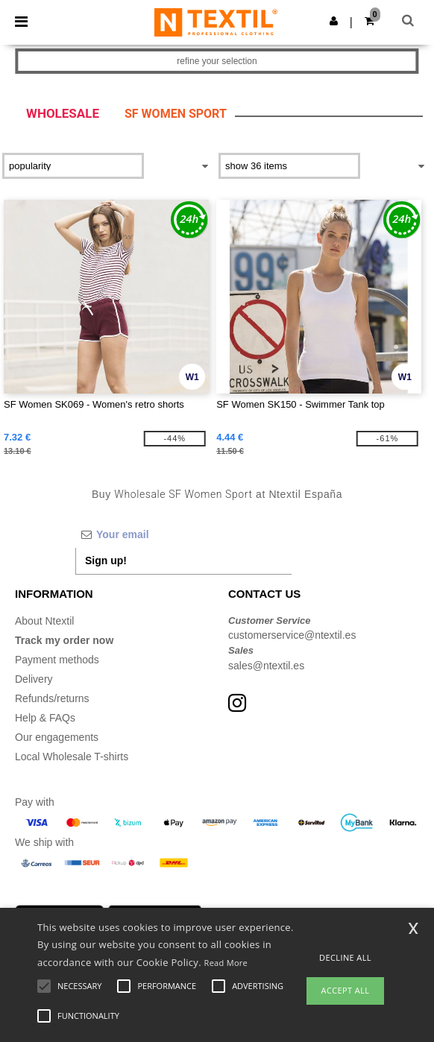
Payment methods (57, 660)
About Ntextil (44, 621)
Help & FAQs (45, 718)
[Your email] (183, 534)
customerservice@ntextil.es (292, 635)
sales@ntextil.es (266, 666)
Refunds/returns (52, 698)
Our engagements (56, 737)
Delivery (34, 679)
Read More (226, 962)
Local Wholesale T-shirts (71, 756)
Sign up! (106, 560)
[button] (334, 21)
